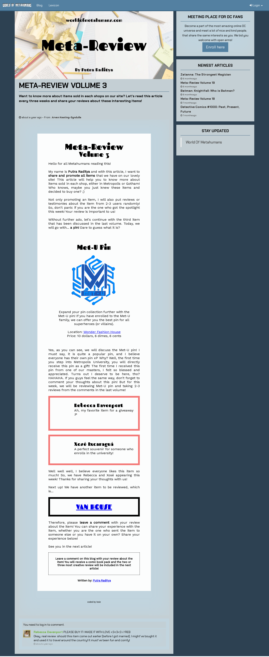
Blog (39, 5)
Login (256, 5)
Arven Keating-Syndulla (66, 117)
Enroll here (215, 47)
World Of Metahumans (204, 142)
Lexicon (54, 5)
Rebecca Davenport (48, 632)
